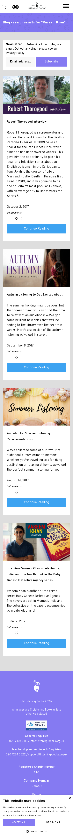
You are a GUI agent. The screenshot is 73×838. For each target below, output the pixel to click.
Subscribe (51, 62)
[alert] (36, 816)
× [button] (69, 798)
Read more (35, 815)
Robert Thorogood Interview (27, 122)
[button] (66, 6)
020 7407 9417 (18, 741)
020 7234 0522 (16, 755)
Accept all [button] (18, 822)
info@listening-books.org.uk (47, 741)
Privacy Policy (15, 53)
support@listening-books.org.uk (47, 755)
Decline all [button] (53, 822)
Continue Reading (36, 229)
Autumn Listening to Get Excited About (35, 295)
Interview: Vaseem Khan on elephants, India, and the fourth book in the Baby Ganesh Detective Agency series (33, 574)
